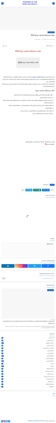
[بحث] (2, 3)
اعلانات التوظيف (27, 343)
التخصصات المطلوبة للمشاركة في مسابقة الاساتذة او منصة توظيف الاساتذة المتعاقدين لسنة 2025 (29, 322)
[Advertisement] (28, 18)
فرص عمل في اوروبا (27, 376)
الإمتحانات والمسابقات (27, 348)
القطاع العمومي (27, 361)
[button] (46, 190)
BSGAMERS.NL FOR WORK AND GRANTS (29, 3)
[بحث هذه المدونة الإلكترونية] (30, 278)
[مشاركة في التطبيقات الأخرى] (23, 190)
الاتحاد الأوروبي (27, 345)
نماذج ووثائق (51, 32)
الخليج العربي (27, 353)
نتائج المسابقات (27, 379)
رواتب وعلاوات (27, 374)
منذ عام (52, 319)
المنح (27, 363)
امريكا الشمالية (27, 368)
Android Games (27, 384)
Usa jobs (27, 386)
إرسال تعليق (50, 244)
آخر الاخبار (27, 337)
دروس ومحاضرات (27, 371)
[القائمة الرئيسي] (53, 3)
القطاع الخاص (27, 355)
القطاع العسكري (27, 358)
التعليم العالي (27, 350)
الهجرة (27, 366)
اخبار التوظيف (27, 340)
